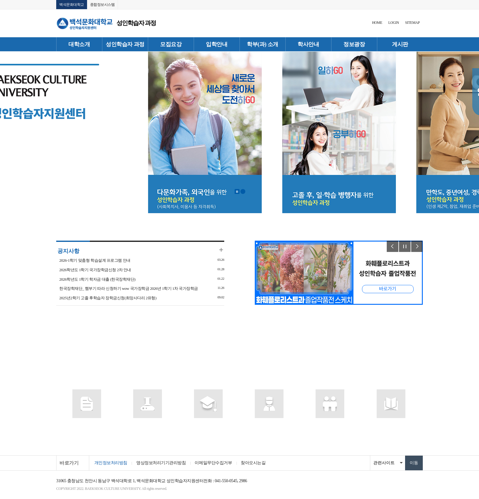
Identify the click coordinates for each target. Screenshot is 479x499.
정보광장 (354, 44)
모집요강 (170, 44)
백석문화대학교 (71, 4)
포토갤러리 (269, 425)
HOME (377, 22)
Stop (237, 191)
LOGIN (393, 22)
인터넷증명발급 (330, 425)
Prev (392, 246)
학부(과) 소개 (262, 44)
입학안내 (216, 44)
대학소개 (79, 44)
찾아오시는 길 (390, 425)
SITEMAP (412, 22)
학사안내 (308, 44)
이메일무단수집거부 (213, 463)
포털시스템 (86, 425)
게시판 (400, 44)
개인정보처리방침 (110, 463)
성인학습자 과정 (125, 44)
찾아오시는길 (254, 463)
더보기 (221, 250)
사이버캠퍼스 (147, 425)
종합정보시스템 (102, 4)
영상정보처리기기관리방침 (161, 463)
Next (417, 246)
